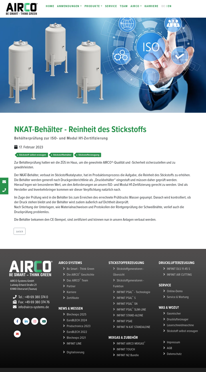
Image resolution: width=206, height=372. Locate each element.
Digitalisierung (74, 348)
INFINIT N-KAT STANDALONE (132, 312)
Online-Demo (174, 290)
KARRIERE (152, 6)
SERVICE (111, 6)
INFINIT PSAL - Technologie (132, 279)
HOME (50, 6)
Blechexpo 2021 (75, 334)
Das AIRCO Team (76, 279)
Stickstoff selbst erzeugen (32, 155)
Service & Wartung (176, 296)
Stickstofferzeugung (88, 155)
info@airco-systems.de (31, 306)
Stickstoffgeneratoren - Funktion (134, 274)
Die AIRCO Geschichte (79, 274)
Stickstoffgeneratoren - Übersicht (134, 269)
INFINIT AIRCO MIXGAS (130, 328)
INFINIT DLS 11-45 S (177, 269)
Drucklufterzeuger (176, 317)
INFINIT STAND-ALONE (129, 301)
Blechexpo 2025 (75, 312)
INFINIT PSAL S (125, 285)
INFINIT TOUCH (125, 334)
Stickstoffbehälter (62, 155)
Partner (71, 285)
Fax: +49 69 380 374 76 (31, 301)
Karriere (71, 290)
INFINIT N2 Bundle (126, 339)
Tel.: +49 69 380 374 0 (30, 296)
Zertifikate (72, 296)
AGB (169, 345)
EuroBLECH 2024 (76, 317)
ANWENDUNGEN (68, 6)
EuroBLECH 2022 (76, 328)
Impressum (173, 339)
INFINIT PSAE (124, 307)
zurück (19, 231)
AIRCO (135, 6)
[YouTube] (43, 321)
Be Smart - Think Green (79, 269)
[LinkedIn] (26, 321)
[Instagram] (34, 321)
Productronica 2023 (77, 323)
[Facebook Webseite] (17, 321)
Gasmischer (173, 312)
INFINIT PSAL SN (126, 290)
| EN (166, 6)
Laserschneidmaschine (179, 323)
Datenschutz (173, 350)
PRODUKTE (92, 6)
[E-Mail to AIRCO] (17, 334)
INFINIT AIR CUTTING (178, 274)
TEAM (124, 6)
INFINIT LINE (73, 339)
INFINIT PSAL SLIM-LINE (130, 296)
